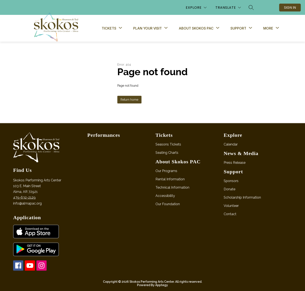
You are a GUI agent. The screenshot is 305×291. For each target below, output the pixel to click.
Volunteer (231, 206)
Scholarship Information (242, 197)
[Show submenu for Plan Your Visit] (147, 28)
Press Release (234, 163)
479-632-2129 (24, 197)
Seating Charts (166, 153)
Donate (229, 189)
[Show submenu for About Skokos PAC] (196, 28)
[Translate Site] (228, 7)
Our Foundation (167, 204)
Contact (230, 214)
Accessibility (165, 196)
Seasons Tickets (168, 144)
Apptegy (161, 285)
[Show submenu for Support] (238, 28)
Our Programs (166, 171)
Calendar (231, 144)
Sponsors (231, 181)
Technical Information (172, 187)
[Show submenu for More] (268, 28)
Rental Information (170, 179)
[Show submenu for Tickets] (109, 28)
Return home (129, 99)
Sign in (290, 7)
